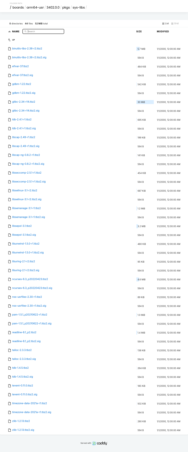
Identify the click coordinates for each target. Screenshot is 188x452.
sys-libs (79, 7)
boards (18, 7)
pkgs (66, 7)
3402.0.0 (53, 7)
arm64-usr (35, 7)
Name (16, 31)
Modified (163, 31)
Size (139, 31)
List (165, 23)
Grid (175, 23)
